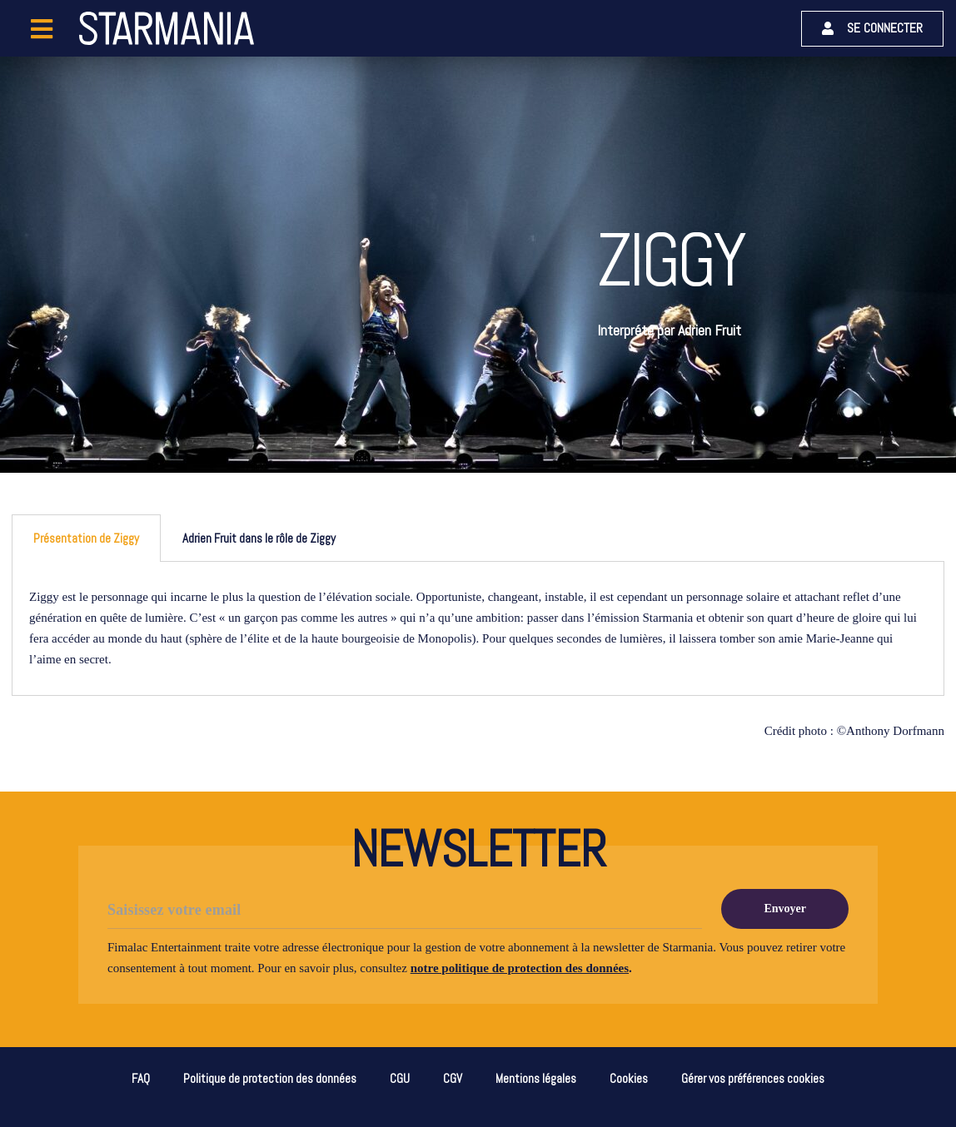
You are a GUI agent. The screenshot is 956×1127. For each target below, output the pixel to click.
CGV (452, 1078)
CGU (400, 1078)
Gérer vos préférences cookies (752, 1078)
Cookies (629, 1078)
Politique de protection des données (269, 1078)
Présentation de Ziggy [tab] (86, 538)
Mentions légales (535, 1078)
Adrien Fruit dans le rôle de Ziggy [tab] (259, 538)
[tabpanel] (478, 629)
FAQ (141, 1078)
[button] (872, 29)
